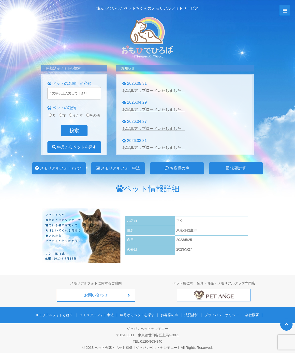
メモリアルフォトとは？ (59, 168)
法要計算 (236, 168)
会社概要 (250, 314)
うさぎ (76, 115)
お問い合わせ (96, 295)
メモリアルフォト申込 (118, 168)
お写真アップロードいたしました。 (153, 90)
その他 (93, 115)
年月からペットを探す (74, 147)
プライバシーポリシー (221, 314)
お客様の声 (177, 168)
